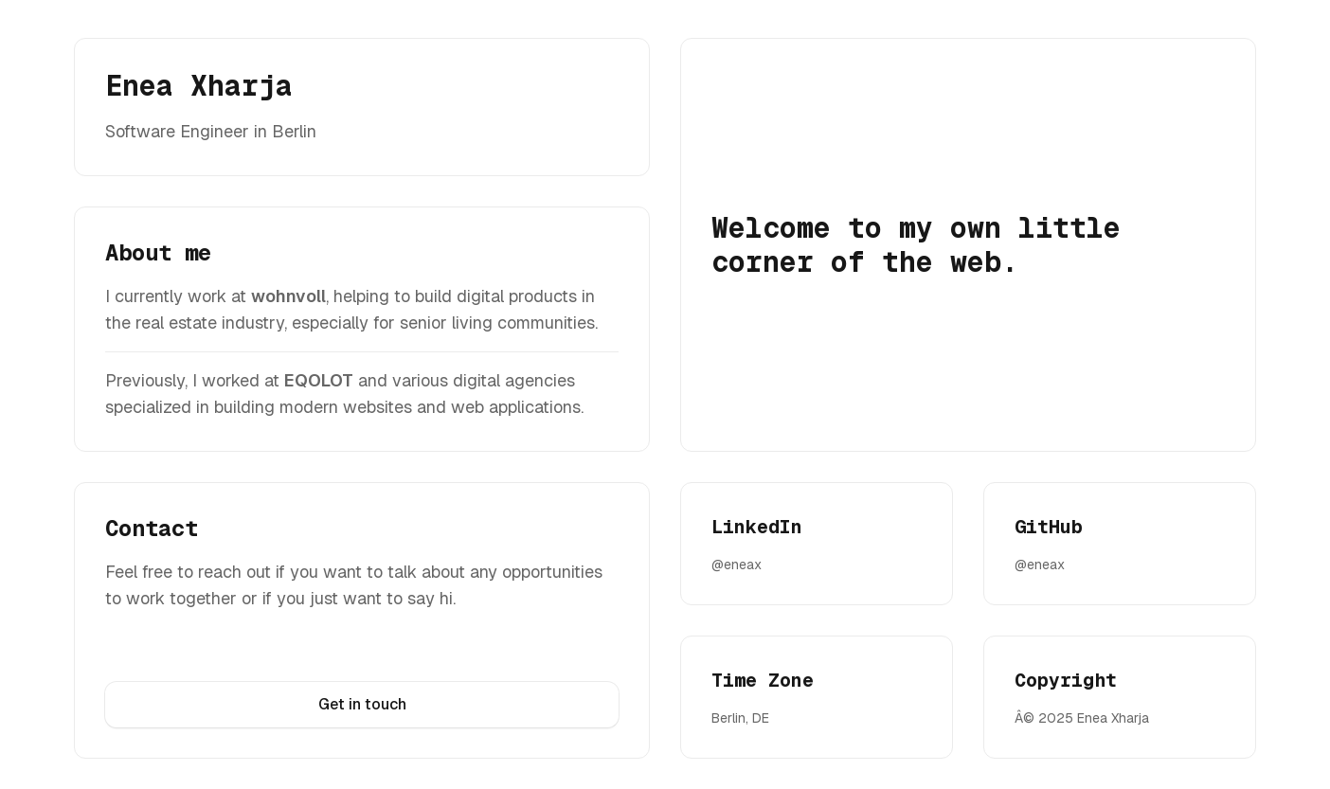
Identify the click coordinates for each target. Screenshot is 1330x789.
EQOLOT (318, 380)
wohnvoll (288, 296)
